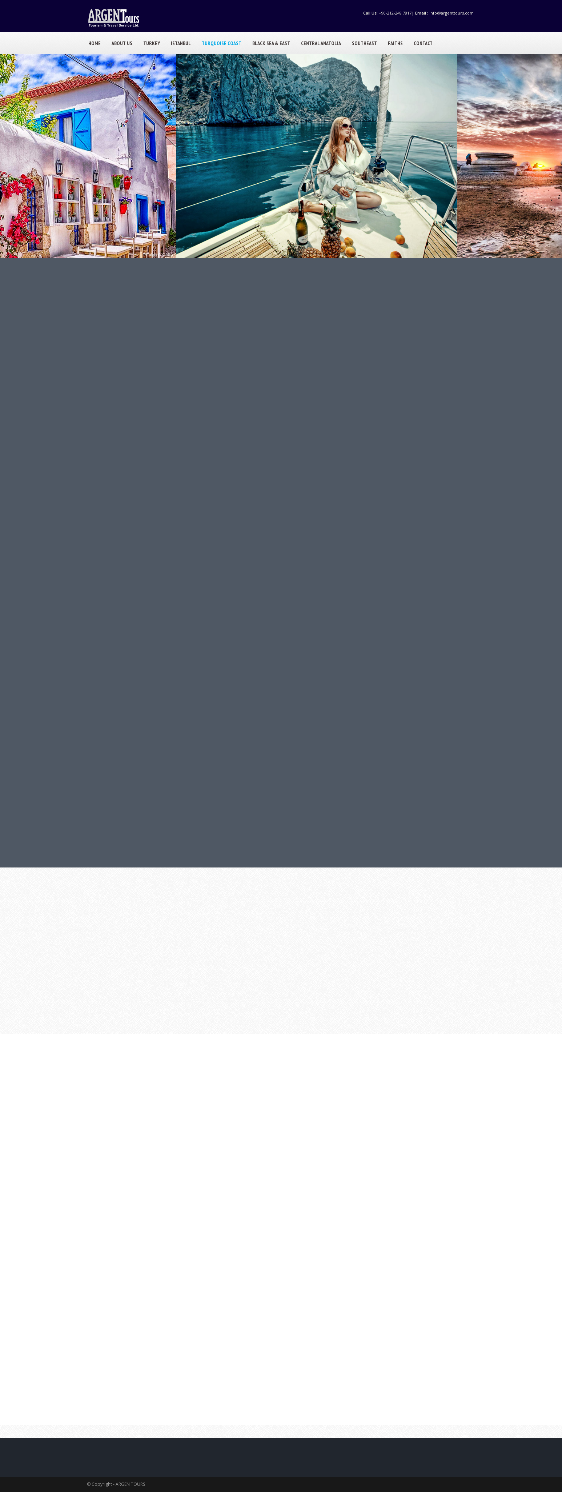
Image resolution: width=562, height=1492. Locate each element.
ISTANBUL (181, 43)
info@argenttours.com (451, 13)
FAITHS (395, 43)
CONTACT (423, 43)
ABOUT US (122, 43)
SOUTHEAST (364, 43)
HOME (94, 43)
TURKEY (151, 43)
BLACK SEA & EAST (271, 43)
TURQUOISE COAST (221, 43)
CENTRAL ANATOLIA (321, 43)
